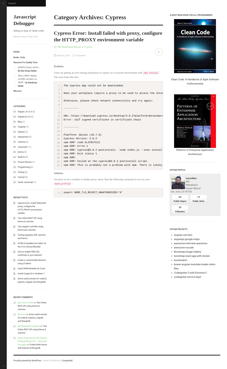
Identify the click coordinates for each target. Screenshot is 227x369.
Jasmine (21, 142)
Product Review (25, 162)
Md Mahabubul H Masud (29, 326)
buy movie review (25, 302)
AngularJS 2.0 (24, 117)
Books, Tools (19, 57)
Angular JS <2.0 (25, 112)
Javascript (22, 147)
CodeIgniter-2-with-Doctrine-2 (190, 272)
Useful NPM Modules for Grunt (31, 268)
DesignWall (67, 360)
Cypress (21, 132)
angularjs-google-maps (187, 239)
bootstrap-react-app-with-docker (192, 255)
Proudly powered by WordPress (27, 360)
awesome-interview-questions (190, 243)
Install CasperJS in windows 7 (31, 273)
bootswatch (180, 260)
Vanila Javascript (25, 182)
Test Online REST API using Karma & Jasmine (32, 306)
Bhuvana (21, 314)
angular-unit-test (183, 234)
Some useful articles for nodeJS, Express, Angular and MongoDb (32, 317)
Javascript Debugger (24, 20)
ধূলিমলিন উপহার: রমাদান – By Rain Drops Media (29, 69)
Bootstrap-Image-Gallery (187, 251)
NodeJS (21, 157)
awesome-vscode (184, 247)
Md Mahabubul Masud (69, 47)
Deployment (23, 137)
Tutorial (21, 177)
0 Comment (79, 55)
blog (20, 122)
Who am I (17, 91)
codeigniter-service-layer (187, 276)
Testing (21, 172)
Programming (24, 167)
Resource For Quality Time (25, 62)
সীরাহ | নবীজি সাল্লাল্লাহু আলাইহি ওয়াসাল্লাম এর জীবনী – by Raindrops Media (27, 81)
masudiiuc (191, 178)
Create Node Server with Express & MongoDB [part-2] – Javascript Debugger (32, 341)
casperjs (22, 127)
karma (21, 152)
